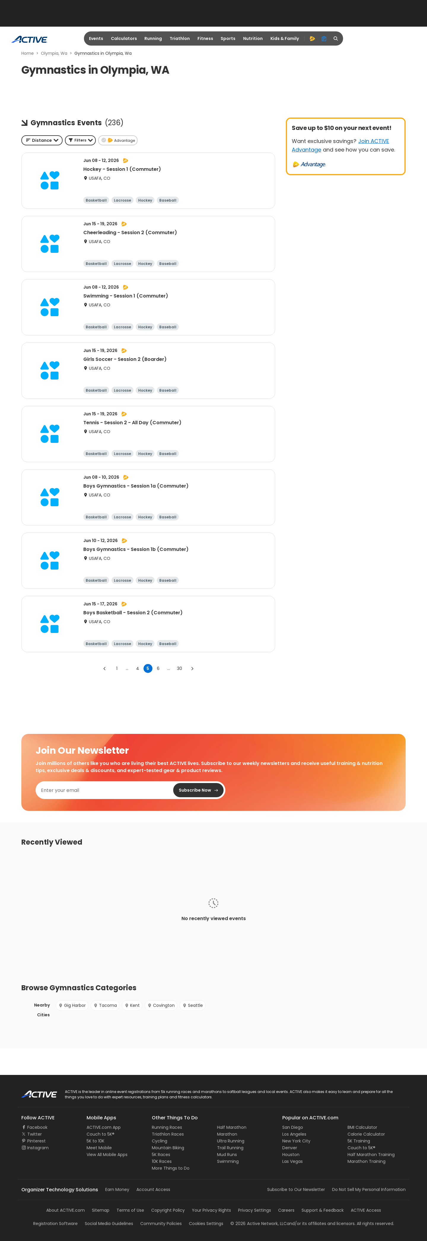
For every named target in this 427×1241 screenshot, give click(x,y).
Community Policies (161, 1223)
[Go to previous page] (104, 668)
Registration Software (55, 1223)
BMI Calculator (362, 1127)
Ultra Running (230, 1141)
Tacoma (105, 1005)
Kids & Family (284, 38)
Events (96, 38)
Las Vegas (292, 1161)
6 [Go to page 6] (158, 668)
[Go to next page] (192, 668)
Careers (286, 1210)
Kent (132, 1005)
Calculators (124, 38)
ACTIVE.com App (104, 1127)
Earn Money (117, 1189)
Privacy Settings (254, 1210)
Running (153, 38)
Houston (290, 1155)
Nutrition (253, 38)
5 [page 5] (147, 668)
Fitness (205, 38)
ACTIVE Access (366, 1210)
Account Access (153, 1189)
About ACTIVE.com (65, 1210)
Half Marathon (231, 1127)
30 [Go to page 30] (179, 668)
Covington (161, 1005)
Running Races (167, 1127)
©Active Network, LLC (258, 1223)
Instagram (38, 1148)
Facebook (37, 1127)
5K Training (359, 1141)
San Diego (292, 1127)
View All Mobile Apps (107, 1155)
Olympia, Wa (54, 53)
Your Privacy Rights (211, 1210)
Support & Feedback (323, 1210)
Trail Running (230, 1148)
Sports (228, 38)
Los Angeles (294, 1134)
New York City (296, 1141)
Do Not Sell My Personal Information (369, 1189)
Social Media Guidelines (109, 1223)
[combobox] (42, 140)
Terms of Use (130, 1210)
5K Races (161, 1155)
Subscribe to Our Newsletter (296, 1189)
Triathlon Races (168, 1134)
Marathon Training (366, 1161)
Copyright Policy (168, 1210)
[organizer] (324, 38)
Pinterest (36, 1141)
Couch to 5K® (100, 1134)
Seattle (192, 1005)
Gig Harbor (72, 1005)
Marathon (227, 1134)
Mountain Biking (168, 1148)
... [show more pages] (127, 668)
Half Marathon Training (371, 1155)
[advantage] (312, 38)
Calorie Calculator (366, 1134)
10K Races (162, 1161)
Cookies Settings (206, 1223)
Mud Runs (227, 1155)
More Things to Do (170, 1168)
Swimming (228, 1161)
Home (27, 53)
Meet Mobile (99, 1148)
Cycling (159, 1141)
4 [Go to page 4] (137, 668)
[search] (336, 38)
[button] (80, 140)
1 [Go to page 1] (116, 668)
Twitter (34, 1134)
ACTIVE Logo (34, 1092)
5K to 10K (95, 1141)
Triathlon (180, 38)
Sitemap (100, 1210)
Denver (289, 1148)
